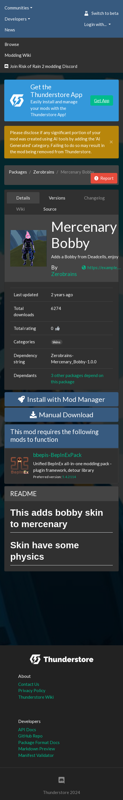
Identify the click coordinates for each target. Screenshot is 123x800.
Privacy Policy (31, 690)
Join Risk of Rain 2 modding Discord (41, 66)
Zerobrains (43, 171)
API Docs (27, 729)
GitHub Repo (30, 735)
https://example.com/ (102, 267)
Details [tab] (23, 197)
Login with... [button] (95, 24)
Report (104, 178)
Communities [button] (17, 7)
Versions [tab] (57, 197)
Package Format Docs (39, 742)
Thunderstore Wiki (36, 697)
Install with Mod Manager (61, 399)
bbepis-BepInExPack (57, 455)
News (10, 29)
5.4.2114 (69, 477)
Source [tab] (50, 208)
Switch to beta (101, 13)
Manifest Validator (36, 755)
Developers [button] (16, 18)
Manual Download (61, 414)
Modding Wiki (18, 55)
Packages (18, 171)
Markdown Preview (36, 748)
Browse (12, 44)
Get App (101, 100)
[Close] (111, 142)
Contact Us (28, 684)
